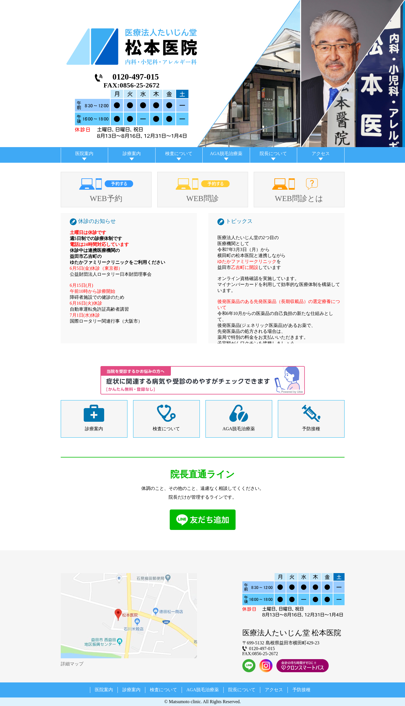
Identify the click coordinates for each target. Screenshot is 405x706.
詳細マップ (72, 663)
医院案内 (84, 153)
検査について (178, 153)
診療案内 (132, 153)
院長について (273, 153)
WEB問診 (202, 198)
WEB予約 (106, 198)
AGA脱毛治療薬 (226, 153)
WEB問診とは (299, 198)
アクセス (321, 153)
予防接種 (311, 428)
